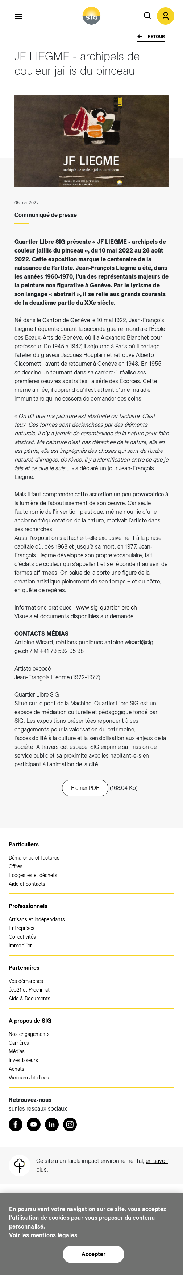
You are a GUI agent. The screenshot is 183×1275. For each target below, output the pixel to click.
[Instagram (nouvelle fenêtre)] (70, 1124)
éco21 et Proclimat (29, 990)
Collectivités (22, 937)
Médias (17, 1051)
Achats (16, 1069)
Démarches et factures (34, 858)
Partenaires (24, 967)
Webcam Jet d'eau (29, 1078)
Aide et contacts (27, 884)
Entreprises (21, 928)
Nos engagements (29, 1034)
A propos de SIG (30, 1020)
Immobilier (20, 945)
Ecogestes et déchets (33, 875)
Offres (15, 866)
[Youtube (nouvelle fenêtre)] (34, 1124)
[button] (165, 16)
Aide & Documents (29, 998)
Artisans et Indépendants (37, 919)
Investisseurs (23, 1060)
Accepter (93, 1254)
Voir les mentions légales (43, 1235)
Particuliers (24, 844)
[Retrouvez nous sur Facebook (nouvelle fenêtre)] (15, 1124)
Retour (156, 36)
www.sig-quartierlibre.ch (106, 607)
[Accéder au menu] (19, 16)
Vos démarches (26, 981)
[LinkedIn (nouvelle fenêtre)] (52, 1124)
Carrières (19, 1043)
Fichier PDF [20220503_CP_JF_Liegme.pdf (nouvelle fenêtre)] (85, 787)
